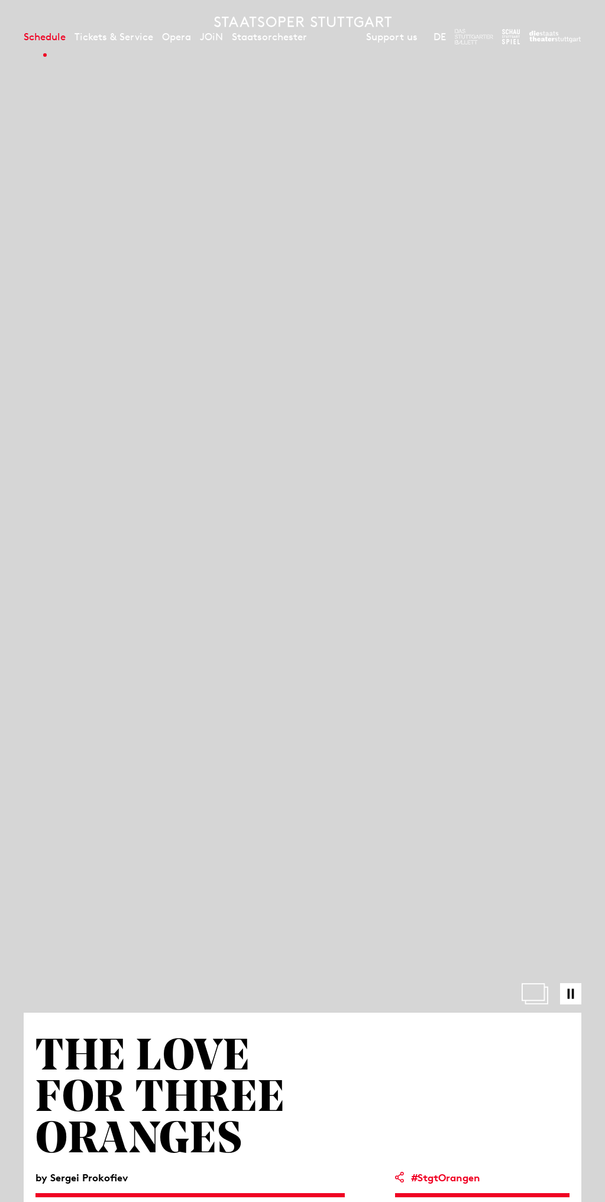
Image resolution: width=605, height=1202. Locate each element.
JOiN (211, 36)
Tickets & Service (114, 36)
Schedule (45, 36)
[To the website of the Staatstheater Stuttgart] (555, 36)
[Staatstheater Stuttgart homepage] (303, 22)
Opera (176, 36)
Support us (392, 36)
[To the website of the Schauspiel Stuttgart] (511, 36)
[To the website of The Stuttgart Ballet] (474, 36)
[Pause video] (570, 993)
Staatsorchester (269, 36)
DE (439, 36)
